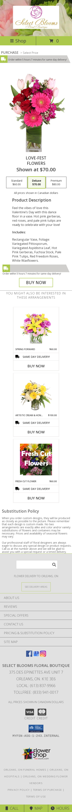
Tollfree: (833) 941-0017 (36, 692)
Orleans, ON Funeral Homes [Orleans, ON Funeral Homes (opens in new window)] (25, 769)
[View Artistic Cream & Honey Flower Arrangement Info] (36, 393)
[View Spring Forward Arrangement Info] (36, 327)
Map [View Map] (36, 808)
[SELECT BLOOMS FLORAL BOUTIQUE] (36, 26)
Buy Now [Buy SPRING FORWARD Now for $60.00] (36, 366)
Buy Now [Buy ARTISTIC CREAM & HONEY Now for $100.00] (36, 432)
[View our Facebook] (29, 655)
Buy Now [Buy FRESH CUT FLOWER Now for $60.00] (36, 498)
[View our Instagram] (43, 655)
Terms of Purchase (47, 790)
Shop (18, 41)
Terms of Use (36, 796)
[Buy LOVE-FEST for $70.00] (36, 282)
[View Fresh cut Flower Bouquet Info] (36, 459)
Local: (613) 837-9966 (36, 685)
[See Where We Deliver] (36, 586)
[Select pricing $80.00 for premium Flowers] (56, 182)
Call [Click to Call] (12, 808)
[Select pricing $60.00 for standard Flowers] (16, 182)
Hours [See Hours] (60, 808)
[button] (36, 728)
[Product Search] (37, 564)
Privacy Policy (19, 790)
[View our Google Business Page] (36, 655)
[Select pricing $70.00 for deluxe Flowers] (36, 182)
